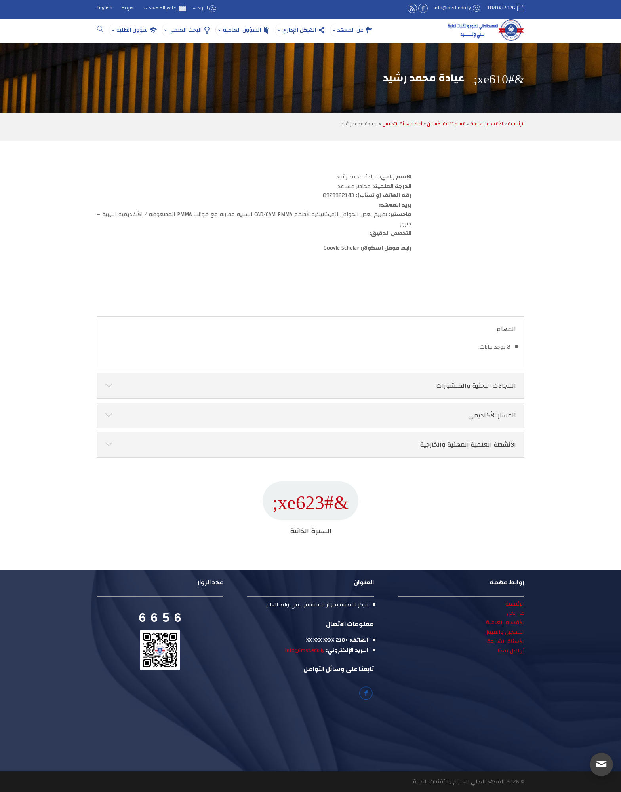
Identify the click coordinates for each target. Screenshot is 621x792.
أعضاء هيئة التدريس (402, 123)
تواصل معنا (510, 651)
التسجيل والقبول (504, 632)
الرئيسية (516, 123)
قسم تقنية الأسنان (446, 123)
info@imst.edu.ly (304, 650)
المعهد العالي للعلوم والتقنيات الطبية (459, 782)
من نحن (515, 613)
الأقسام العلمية (487, 123)
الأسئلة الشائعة (505, 642)
